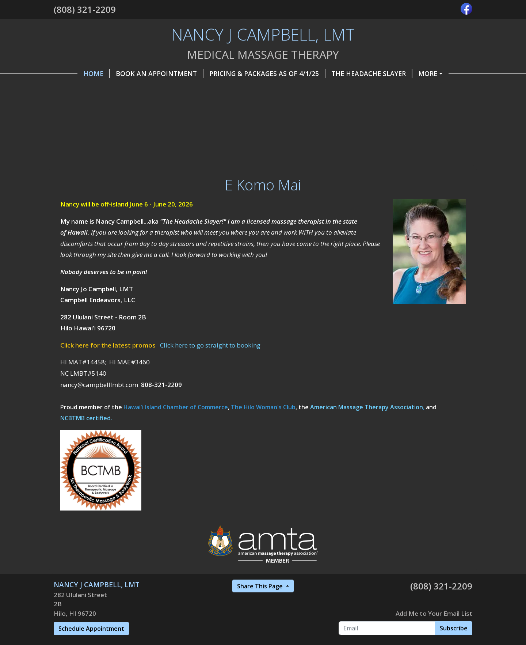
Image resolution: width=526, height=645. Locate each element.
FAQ (344, 104)
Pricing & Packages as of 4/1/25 (244, 73)
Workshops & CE (184, 119)
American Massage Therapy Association (366, 453)
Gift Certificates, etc (224, 88)
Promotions (374, 88)
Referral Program (95, 104)
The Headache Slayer (348, 73)
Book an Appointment (136, 73)
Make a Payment (426, 73)
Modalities (242, 104)
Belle (150, 104)
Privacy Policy (299, 104)
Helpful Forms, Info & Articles (119, 88)
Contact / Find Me (306, 88)
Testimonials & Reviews (105, 119)
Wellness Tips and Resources (415, 104)
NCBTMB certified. (86, 465)
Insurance (190, 104)
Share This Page (260, 633)
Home (73, 73)
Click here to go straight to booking (210, 391)
